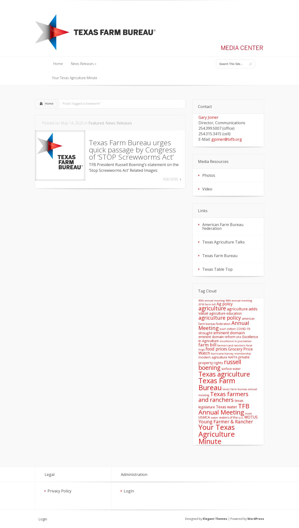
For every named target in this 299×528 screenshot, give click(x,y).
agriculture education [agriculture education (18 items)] (225, 313)
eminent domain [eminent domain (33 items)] (229, 332)
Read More (170, 179)
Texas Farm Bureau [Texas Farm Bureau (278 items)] (216, 384)
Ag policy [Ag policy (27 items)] (225, 304)
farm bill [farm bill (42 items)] (207, 345)
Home (49, 103)
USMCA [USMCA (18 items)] (204, 417)
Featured (96, 123)
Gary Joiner (208, 117)
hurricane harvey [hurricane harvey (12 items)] (222, 353)
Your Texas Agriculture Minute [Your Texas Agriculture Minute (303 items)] (216, 434)
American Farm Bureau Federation (222, 226)
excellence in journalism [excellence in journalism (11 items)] (235, 341)
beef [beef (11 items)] (223, 329)
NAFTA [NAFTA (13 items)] (232, 357)
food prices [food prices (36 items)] (216, 349)
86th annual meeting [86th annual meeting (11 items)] (239, 300)
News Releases (119, 123)
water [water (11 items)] (214, 417)
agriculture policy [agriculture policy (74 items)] (219, 317)
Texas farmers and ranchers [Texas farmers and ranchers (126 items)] (223, 397)
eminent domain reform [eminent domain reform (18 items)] (216, 336)
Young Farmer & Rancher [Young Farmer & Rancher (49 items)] (225, 421)
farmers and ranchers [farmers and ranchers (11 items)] (231, 345)
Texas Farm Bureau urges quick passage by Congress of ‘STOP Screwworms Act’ (132, 150)
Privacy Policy (59, 491)
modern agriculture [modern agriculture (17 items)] (212, 357)
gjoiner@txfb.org (226, 139)
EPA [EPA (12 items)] (238, 337)
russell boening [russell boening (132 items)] (219, 365)
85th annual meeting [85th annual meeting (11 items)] (211, 300)
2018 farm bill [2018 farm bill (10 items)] (207, 304)
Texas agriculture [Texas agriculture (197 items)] (224, 374)
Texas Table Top (217, 269)
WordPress (255, 519)
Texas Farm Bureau (219, 255)
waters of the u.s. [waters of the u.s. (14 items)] (231, 417)
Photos (208, 175)
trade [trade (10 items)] (248, 413)
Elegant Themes (215, 519)
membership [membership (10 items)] (243, 353)
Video (207, 189)
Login (129, 491)
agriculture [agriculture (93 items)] (212, 308)
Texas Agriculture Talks (223, 242)
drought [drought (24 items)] (205, 332)
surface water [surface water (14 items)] (231, 369)
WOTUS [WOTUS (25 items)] (251, 417)
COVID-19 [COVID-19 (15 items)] (243, 329)
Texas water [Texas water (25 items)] (226, 406)
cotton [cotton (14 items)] (231, 329)
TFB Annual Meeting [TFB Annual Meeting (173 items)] (223, 409)
